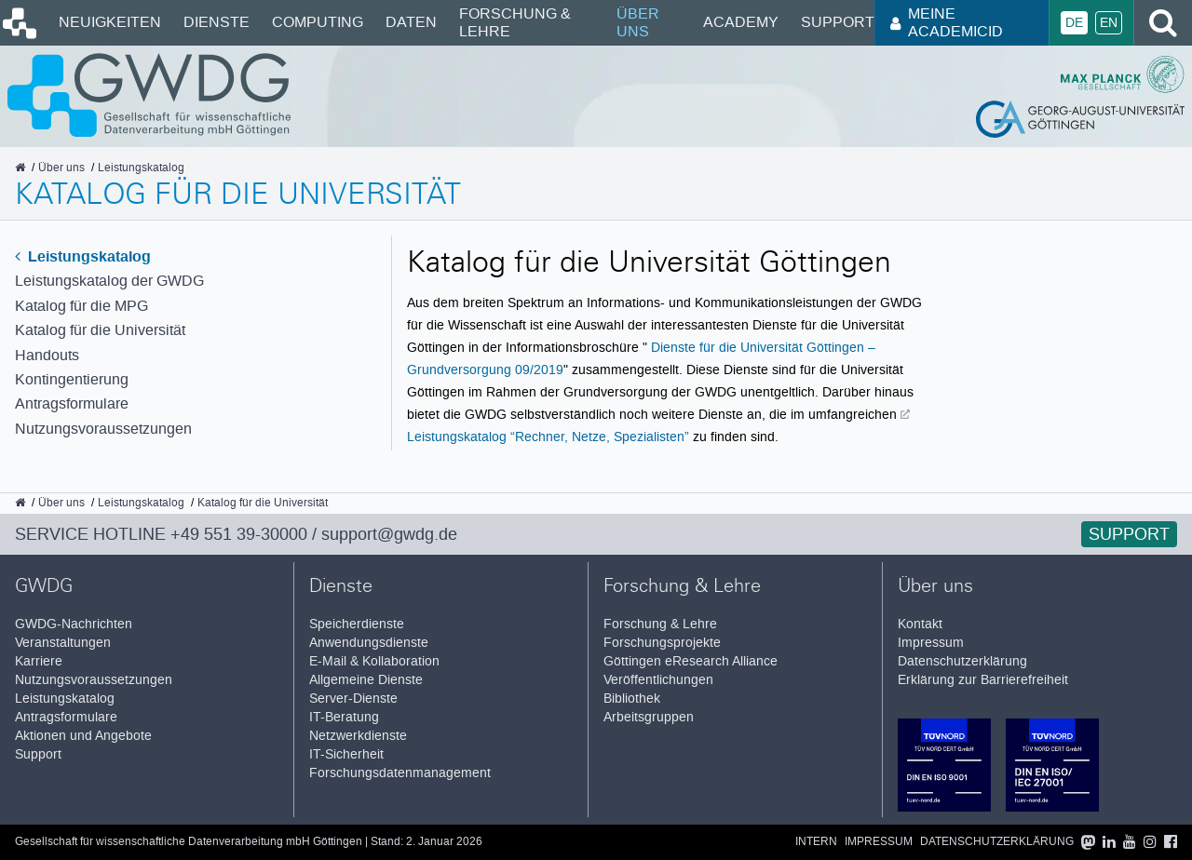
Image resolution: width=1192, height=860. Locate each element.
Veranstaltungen (63, 643)
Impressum (931, 643)
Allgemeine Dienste (366, 680)
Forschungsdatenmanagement (400, 773)
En (1109, 23)
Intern (816, 842)
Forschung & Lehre (515, 22)
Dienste (216, 22)
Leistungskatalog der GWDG (109, 281)
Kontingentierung (72, 379)
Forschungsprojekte (662, 643)
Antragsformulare (72, 403)
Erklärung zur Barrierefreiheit (983, 680)
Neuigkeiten (110, 22)
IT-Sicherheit (346, 754)
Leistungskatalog (83, 256)
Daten (411, 22)
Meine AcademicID (946, 22)
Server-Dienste (353, 698)
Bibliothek (631, 698)
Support (837, 22)
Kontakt (920, 624)
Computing (317, 22)
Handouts (47, 355)
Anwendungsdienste (368, 643)
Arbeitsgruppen (648, 717)
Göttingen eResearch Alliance (690, 661)
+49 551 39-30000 (238, 534)
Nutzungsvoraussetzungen (103, 429)
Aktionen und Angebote (83, 736)
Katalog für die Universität (100, 330)
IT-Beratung (344, 717)
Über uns (637, 22)
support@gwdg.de (389, 534)
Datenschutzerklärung (962, 661)
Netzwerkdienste (358, 736)
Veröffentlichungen (658, 680)
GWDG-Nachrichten (73, 624)
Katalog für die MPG (81, 306)
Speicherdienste (356, 624)
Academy (741, 22)
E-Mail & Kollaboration (374, 661)
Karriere (38, 661)
